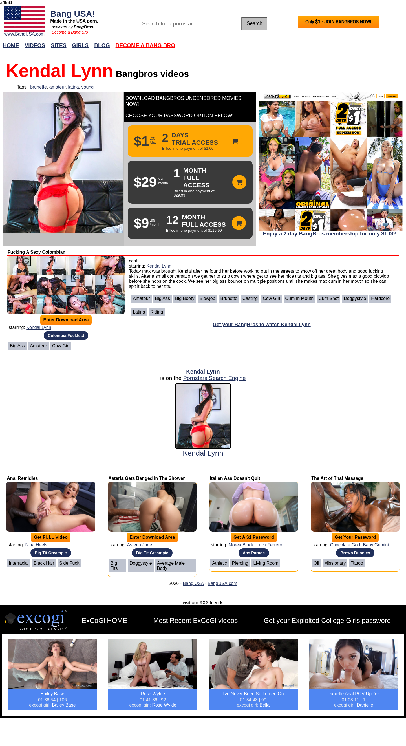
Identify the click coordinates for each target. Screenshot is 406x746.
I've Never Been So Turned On (253, 693)
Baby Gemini (376, 544)
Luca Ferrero (269, 544)
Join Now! (291, 48)
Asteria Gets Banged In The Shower (146, 478)
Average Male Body (171, 566)
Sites (58, 45)
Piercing (240, 563)
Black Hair (44, 563)
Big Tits (114, 566)
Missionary (335, 563)
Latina (139, 312)
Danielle (365, 705)
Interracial (18, 563)
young (87, 87)
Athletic (219, 563)
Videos (35, 45)
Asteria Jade (139, 544)
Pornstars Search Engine (214, 378)
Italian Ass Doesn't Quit (235, 478)
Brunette (228, 298)
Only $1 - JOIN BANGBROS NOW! (338, 22)
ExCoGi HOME (104, 620)
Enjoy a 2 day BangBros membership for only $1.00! (330, 234)
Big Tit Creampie (51, 553)
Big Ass (17, 345)
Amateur (38, 345)
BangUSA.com (222, 583)
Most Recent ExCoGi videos (195, 620)
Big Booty (184, 298)
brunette (38, 87)
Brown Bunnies (355, 553)
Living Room (265, 563)
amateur (57, 87)
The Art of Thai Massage (337, 478)
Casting (250, 298)
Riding (156, 312)
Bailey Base (53, 693)
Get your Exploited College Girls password (327, 620)
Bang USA (193, 583)
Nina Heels (36, 544)
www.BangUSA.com (24, 34)
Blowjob (207, 298)
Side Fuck (69, 563)
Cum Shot (329, 298)
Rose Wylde (153, 693)
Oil (316, 563)
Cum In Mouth (299, 298)
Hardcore (380, 298)
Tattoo (357, 563)
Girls (80, 45)
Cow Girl (60, 345)
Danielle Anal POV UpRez (354, 693)
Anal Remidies (22, 478)
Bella (265, 705)
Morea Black (240, 544)
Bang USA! (72, 13)
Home (11, 45)
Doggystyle (355, 298)
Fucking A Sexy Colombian (36, 252)
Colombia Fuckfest (66, 335)
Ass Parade (254, 553)
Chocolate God (345, 544)
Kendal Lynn (38, 327)
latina (73, 87)
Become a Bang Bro (70, 32)
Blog (102, 45)
